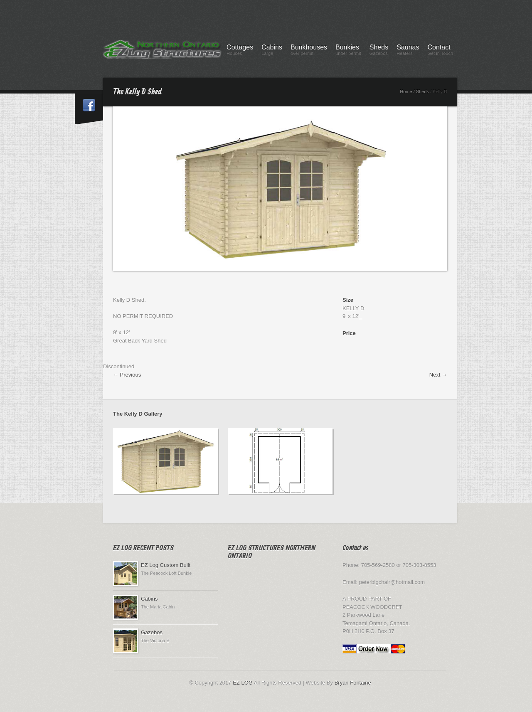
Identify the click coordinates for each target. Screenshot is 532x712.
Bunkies (348, 51)
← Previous (127, 375)
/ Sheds (421, 91)
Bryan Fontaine (353, 683)
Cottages (240, 51)
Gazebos (152, 632)
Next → (438, 375)
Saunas (408, 51)
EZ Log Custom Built (165, 565)
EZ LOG (243, 683)
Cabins (271, 51)
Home (406, 91)
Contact (440, 51)
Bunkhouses (309, 51)
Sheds (378, 51)
